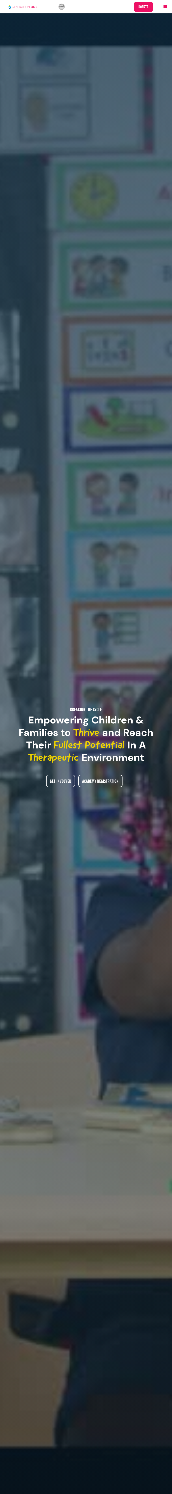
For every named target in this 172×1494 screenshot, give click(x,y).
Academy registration (100, 780)
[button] (165, 6)
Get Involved (60, 780)
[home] (33, 7)
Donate (143, 6)
